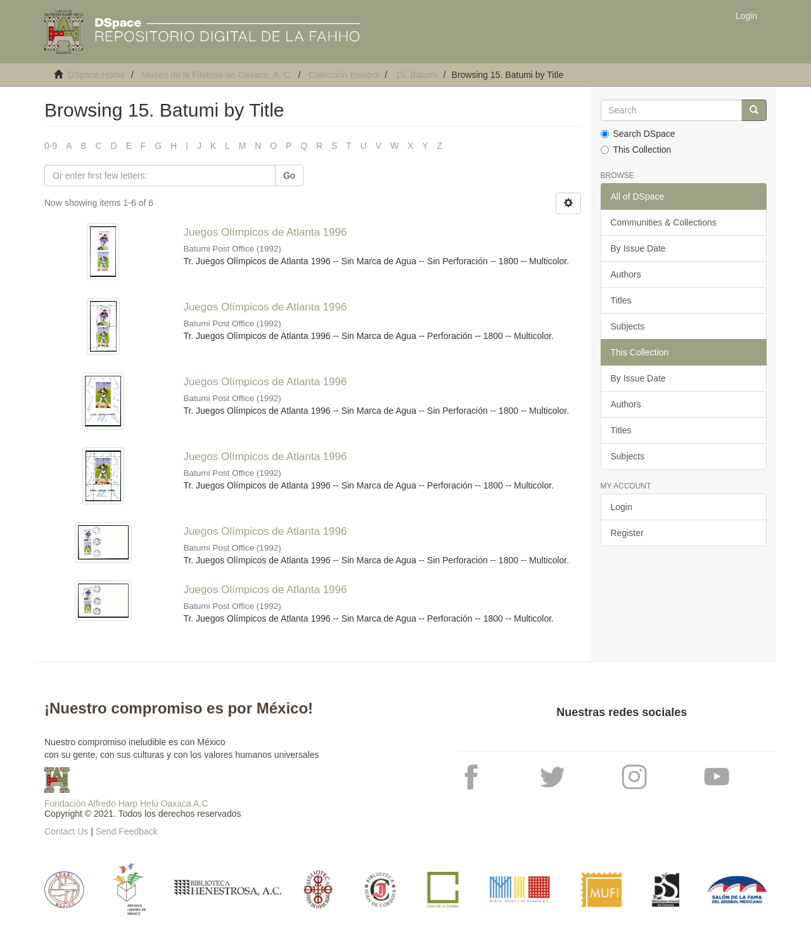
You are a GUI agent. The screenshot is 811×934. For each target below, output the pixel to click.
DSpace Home (96, 75)
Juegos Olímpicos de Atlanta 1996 (265, 232)
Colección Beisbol (344, 75)
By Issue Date (638, 248)
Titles (621, 300)
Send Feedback (127, 831)
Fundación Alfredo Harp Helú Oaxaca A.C (126, 803)
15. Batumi (416, 75)
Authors (626, 274)
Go (289, 175)
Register (627, 533)
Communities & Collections (664, 222)
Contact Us (66, 831)
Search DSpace (638, 134)
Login (621, 507)
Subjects (628, 326)
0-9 (50, 146)
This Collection (636, 149)
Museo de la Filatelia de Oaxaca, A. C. (216, 75)
